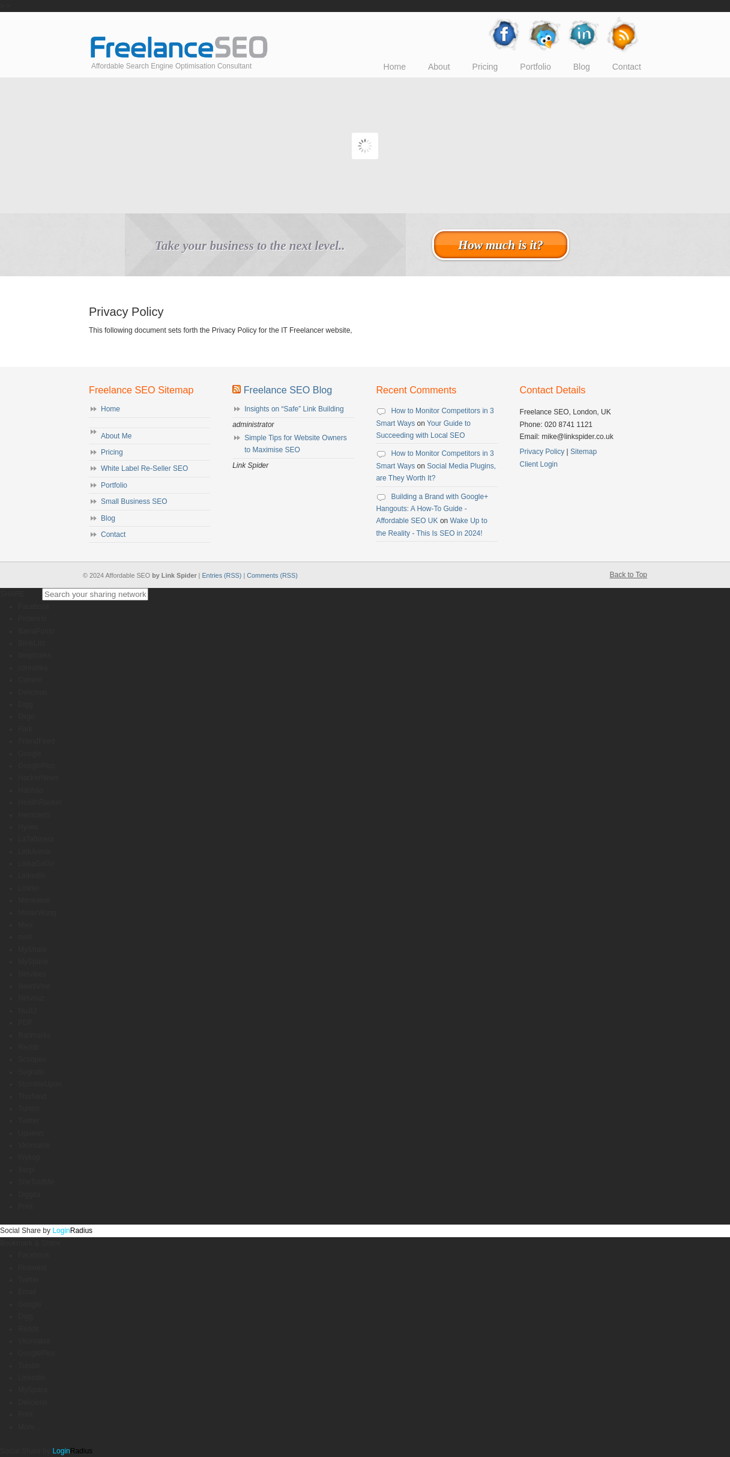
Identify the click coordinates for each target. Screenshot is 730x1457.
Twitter (28, 1120)
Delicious (32, 692)
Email (27, 1292)
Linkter (29, 888)
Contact (113, 534)
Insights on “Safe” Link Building (293, 409)
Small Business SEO (134, 501)
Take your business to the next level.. (250, 245)
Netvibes (32, 974)
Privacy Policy (542, 451)
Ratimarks (34, 1035)
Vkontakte (34, 1145)
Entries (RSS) (221, 575)
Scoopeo (32, 1059)
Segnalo (31, 1072)
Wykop (29, 1157)
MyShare (32, 949)
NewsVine (34, 986)
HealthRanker (40, 802)
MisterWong (37, 913)
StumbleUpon (40, 1084)
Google (29, 754)
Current (30, 680)
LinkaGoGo (36, 863)
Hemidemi (34, 815)
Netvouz (31, 998)
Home (110, 409)
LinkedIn (31, 875)
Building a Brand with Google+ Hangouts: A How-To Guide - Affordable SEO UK (432, 509)
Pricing (112, 452)
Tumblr (29, 1108)
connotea (32, 668)
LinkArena (34, 851)
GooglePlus (36, 766)
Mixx (25, 925)
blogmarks (34, 655)
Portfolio (114, 485)
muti (25, 937)
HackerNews (38, 778)
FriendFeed (36, 741)
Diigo (26, 716)
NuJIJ (27, 1011)
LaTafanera (36, 839)
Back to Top (628, 575)
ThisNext (32, 1096)
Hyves (28, 827)
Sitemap (583, 451)
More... (29, 1427)
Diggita (29, 1194)
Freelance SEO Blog (288, 389)
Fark (25, 729)
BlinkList (31, 643)
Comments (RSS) (272, 575)
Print (25, 1206)
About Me (116, 436)
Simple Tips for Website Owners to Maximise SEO (295, 444)
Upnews (31, 1133)
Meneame (34, 900)
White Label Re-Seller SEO (144, 468)
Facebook (34, 606)
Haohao (30, 790)
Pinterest (32, 618)
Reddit (28, 1047)
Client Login (539, 464)
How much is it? (500, 244)
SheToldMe (36, 1182)
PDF (25, 1023)
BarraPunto (36, 631)
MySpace (33, 961)
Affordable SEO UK (179, 38)
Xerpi (26, 1170)
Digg (25, 704)
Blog (108, 518)
